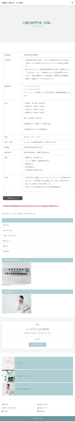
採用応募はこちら (13, 198)
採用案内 (7, 251)
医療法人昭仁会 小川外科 (12, 3)
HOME (6, 225)
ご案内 (6, 246)
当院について (8, 241)
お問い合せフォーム (37, 344)
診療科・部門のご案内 (9, 235)
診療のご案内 (8, 230)
